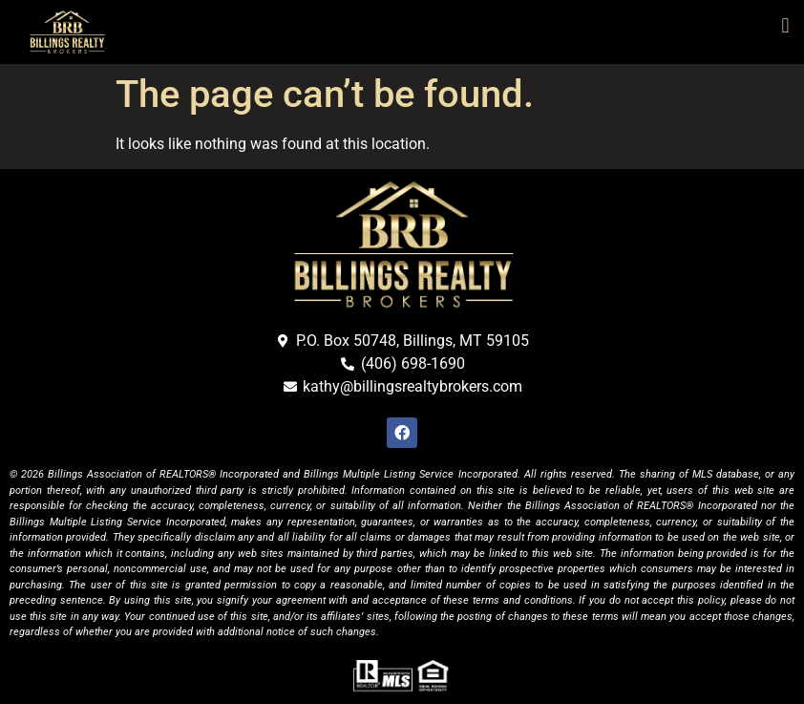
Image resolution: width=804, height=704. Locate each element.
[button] (785, 25)
